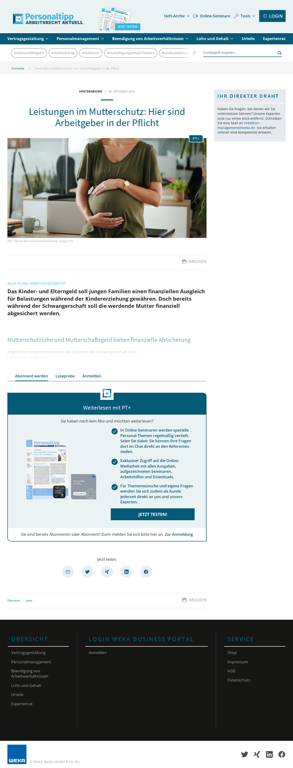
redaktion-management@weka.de (238, 125)
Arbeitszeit (91, 53)
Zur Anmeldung (179, 534)
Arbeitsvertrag (63, 53)
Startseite (17, 68)
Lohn (29, 601)
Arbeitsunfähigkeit (29, 53)
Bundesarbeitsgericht (179, 53)
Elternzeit (13, 601)
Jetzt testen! (152, 514)
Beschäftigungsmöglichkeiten (131, 53)
